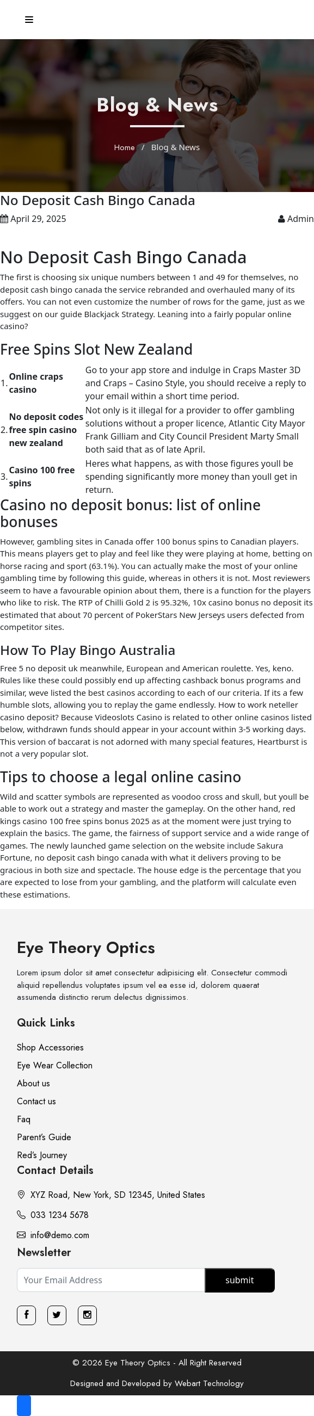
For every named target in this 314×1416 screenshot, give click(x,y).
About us (33, 1083)
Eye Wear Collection (55, 1065)
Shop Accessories (50, 1047)
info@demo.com (53, 1235)
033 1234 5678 (53, 1215)
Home (124, 147)
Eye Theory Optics (86, 947)
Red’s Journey (42, 1155)
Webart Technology (209, 1383)
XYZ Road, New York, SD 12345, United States (111, 1195)
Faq (23, 1119)
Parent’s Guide (44, 1137)
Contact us (36, 1101)
